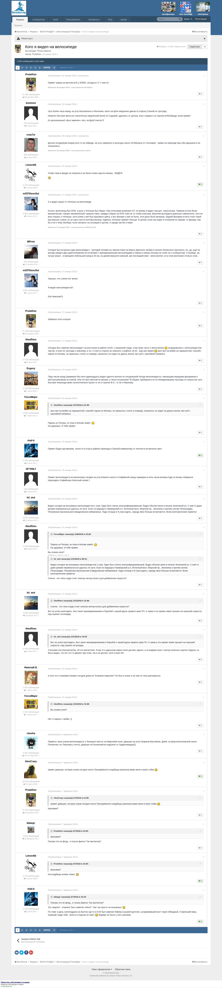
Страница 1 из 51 (66, 67)
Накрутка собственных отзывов (12, 984)
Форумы (20, 19)
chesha (31, 733)
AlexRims (30, 339)
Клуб (55, 19)
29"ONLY (31, 469)
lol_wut (31, 497)
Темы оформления (101, 969)
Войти (188, 19)
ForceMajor (30, 397)
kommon (31, 103)
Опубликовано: (63, 76)
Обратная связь (123, 969)
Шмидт (31, 823)
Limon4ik (31, 165)
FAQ (110, 19)
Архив (124, 19)
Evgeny (31, 368)
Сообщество (38, 19)
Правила (18, 25)
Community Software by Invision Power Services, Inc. (111, 976)
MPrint (31, 241)
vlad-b (30, 440)
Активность (94, 19)
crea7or (31, 134)
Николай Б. (31, 667)
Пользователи (73, 19)
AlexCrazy (31, 761)
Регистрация (201, 19)
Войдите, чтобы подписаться (172, 46)
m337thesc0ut (31, 193)
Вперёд (47, 67)
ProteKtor (36, 54)
